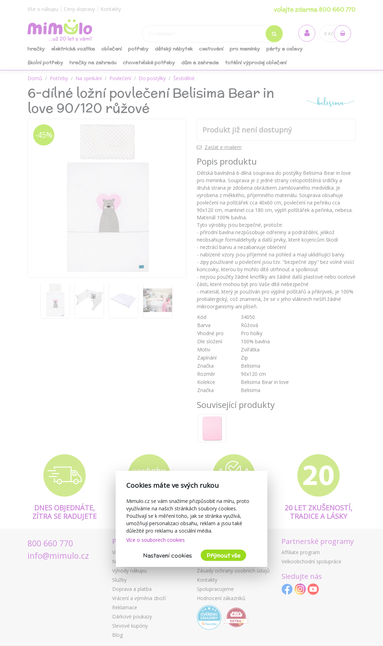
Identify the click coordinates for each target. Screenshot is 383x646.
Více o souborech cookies (155, 540)
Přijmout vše (223, 555)
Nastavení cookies (167, 555)
